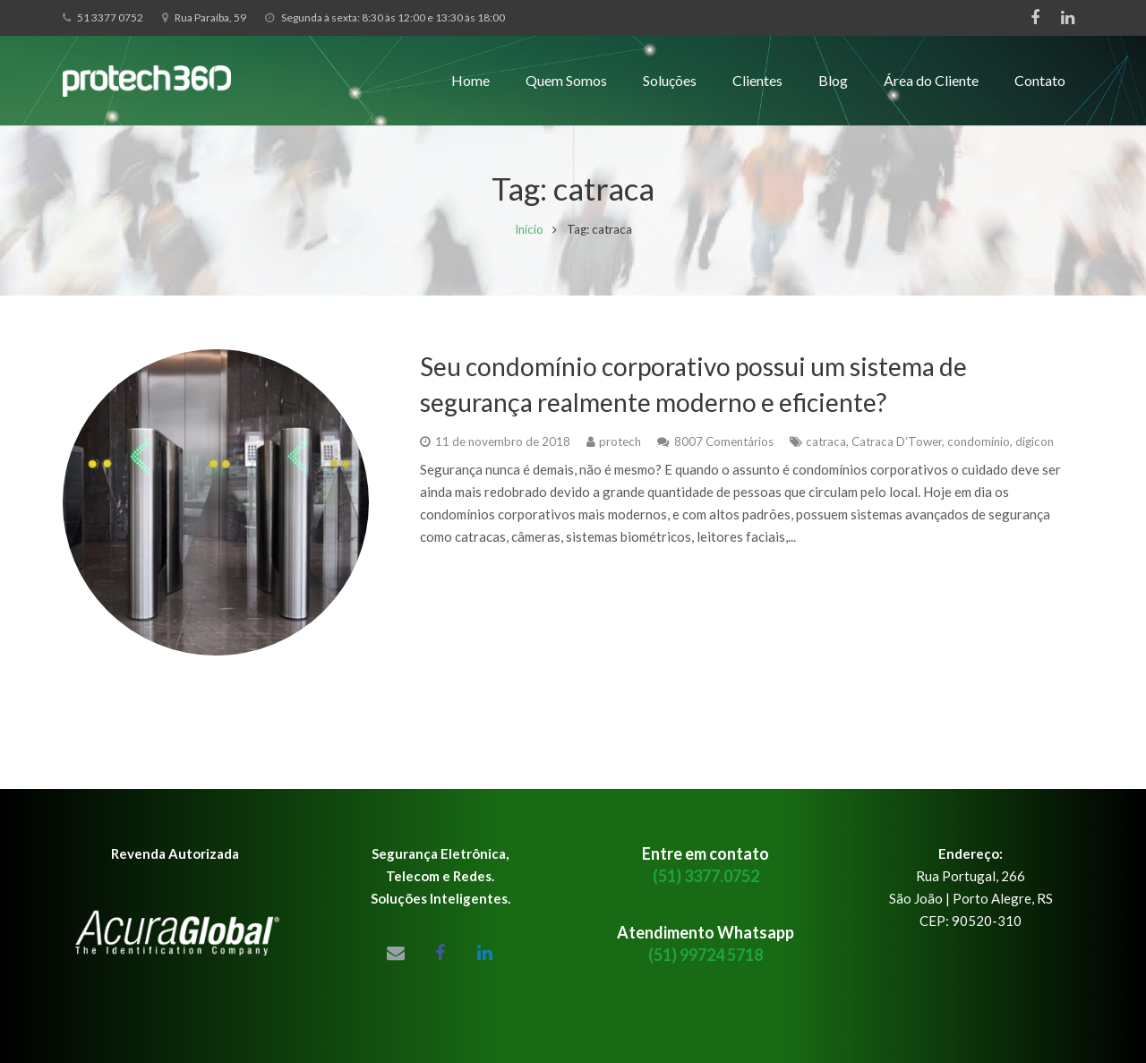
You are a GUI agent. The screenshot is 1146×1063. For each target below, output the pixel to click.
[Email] (395, 952)
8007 (724, 454)
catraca (826, 454)
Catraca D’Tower (896, 454)
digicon (1034, 454)
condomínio (978, 454)
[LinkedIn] (1067, 18)
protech (620, 454)
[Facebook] (1035, 18)
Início (529, 242)
